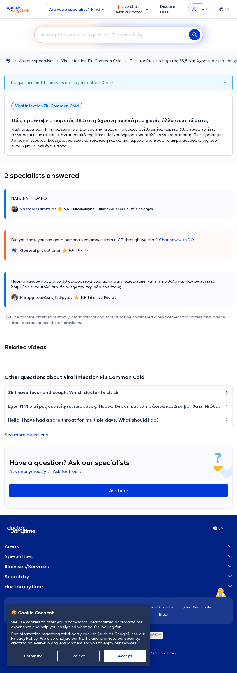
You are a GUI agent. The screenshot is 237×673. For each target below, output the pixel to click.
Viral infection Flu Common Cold (91, 60)
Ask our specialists (36, 60)
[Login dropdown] (197, 9)
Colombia (166, 607)
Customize (32, 655)
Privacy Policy (24, 638)
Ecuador (183, 607)
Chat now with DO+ (177, 239)
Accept (125, 655)
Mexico (151, 607)
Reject (78, 655)
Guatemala (202, 607)
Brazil (163, 614)
